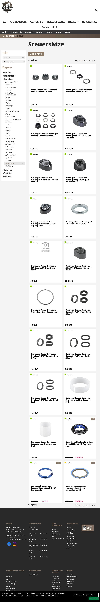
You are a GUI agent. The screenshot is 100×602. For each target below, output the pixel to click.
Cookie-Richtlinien (51, 595)
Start (5, 22)
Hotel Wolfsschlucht (56, 585)
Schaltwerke (9, 147)
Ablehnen (94, 595)
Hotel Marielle (56, 576)
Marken (67, 32)
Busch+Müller (10, 588)
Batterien (8, 85)
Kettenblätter (10, 117)
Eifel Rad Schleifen (89, 22)
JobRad (69, 527)
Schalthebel (9, 141)
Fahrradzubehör (16, 32)
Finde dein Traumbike (56, 22)
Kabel (7, 108)
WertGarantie (33, 574)
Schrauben (9, 152)
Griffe (7, 103)
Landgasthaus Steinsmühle (56, 581)
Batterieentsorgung (56, 539)
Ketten (7, 114)
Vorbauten (9, 166)
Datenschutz (55, 534)
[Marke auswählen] (13, 61)
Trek (7, 574)
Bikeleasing (70, 536)
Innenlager (9, 106)
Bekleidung (39, 32)
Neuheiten (59, 32)
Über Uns (46, 27)
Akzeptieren (93, 598)
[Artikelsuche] (96, 10)
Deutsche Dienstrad (70, 533)
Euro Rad (69, 541)
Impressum (55, 532)
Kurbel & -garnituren (13, 119)
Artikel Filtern (36, 54)
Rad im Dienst (71, 538)
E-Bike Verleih (73, 22)
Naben (7, 128)
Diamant (9, 577)
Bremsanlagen (10, 87)
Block (55, 27)
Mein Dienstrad (72, 543)
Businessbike (71, 530)
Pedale (7, 130)
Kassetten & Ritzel (12, 111)
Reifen (7, 133)
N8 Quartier (55, 578)
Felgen (7, 97)
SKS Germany (10, 591)
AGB (52, 536)
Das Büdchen (55, 589)
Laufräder (9, 122)
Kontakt (53, 529)
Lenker (7, 125)
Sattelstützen (10, 139)
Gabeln (8, 100)
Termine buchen (37, 22)
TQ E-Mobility (10, 584)
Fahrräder (4, 32)
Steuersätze (20, 36)
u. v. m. (69, 548)
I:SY (7, 579)
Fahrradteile (29, 32)
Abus (8, 586)
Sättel (7, 136)
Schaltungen (10, 144)
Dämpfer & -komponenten (10, 94)
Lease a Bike (71, 545)
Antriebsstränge (11, 82)
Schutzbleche (10, 155)
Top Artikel (49, 32)
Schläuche (9, 149)
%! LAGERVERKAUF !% (18, 22)
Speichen (8, 158)
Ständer (8, 160)
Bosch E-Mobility (11, 581)
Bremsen (8, 90)
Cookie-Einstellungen (81, 595)
